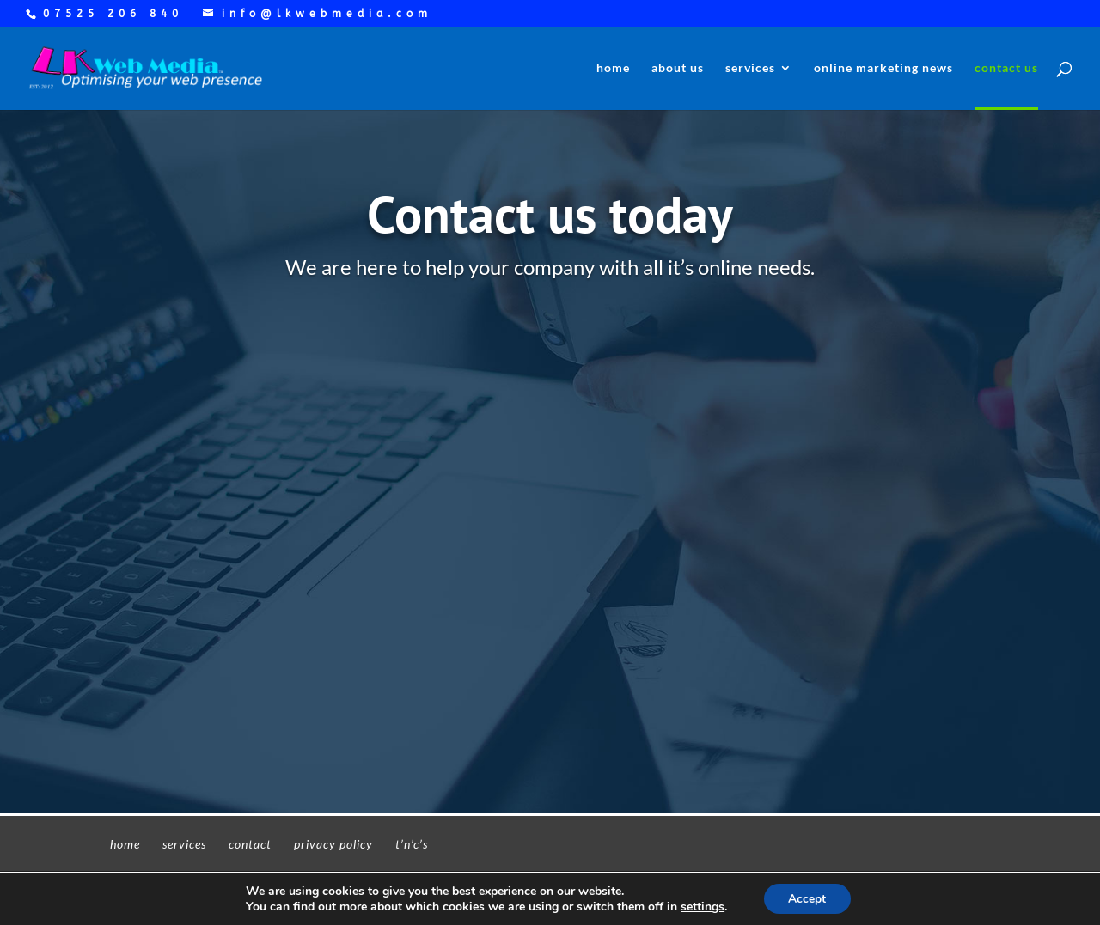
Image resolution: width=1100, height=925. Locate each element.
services (750, 68)
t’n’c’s (411, 844)
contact (250, 844)
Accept (807, 898)
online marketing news (883, 68)
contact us (1006, 68)
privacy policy (333, 844)
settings (702, 906)
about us (677, 68)
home (613, 68)
